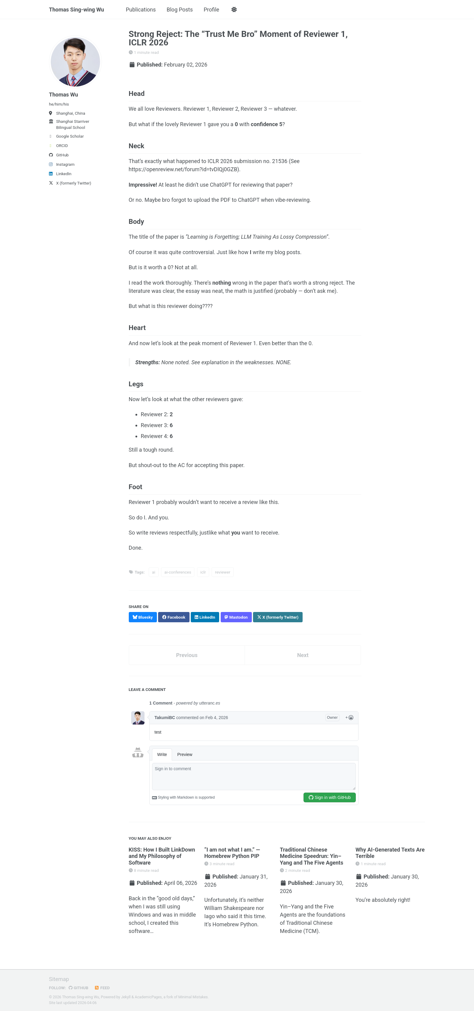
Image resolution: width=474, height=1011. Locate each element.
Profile (211, 9)
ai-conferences (177, 572)
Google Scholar (66, 136)
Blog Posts (180, 9)
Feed (102, 987)
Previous (186, 655)
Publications (141, 9)
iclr (203, 572)
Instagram (62, 164)
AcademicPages (148, 997)
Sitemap (59, 979)
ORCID (58, 145)
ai (153, 572)
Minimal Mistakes (193, 997)
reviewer (222, 572)
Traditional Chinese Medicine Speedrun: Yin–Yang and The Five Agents (311, 856)
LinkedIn (60, 173)
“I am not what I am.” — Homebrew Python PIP (232, 852)
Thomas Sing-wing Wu (76, 9)
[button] (234, 9)
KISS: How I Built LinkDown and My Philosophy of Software (162, 856)
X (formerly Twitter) (70, 183)
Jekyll (126, 997)
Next (303, 655)
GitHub (59, 154)
